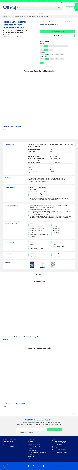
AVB (4, 467)
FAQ (29, 458)
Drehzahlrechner (32, 450)
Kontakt (5, 443)
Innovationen (15, 13)
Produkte (5, 13)
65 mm (57, 54)
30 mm (62, 58)
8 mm (51, 45)
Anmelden (55, 429)
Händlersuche (57, 35)
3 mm (42, 45)
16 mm (65, 45)
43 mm (42, 54)
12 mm (60, 45)
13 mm (42, 58)
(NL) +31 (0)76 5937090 (59, 449)
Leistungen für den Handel (34, 446)
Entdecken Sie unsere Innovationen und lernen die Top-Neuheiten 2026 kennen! (39, 0)
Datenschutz (27, 432)
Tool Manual (31, 441)
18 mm (47, 58)
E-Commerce (31, 448)
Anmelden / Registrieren (57, 31)
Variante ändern (69, 22)
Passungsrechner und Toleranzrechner (37, 452)
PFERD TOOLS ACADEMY (34, 445)
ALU (41, 63)
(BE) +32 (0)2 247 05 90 (59, 447)
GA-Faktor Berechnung (33, 454)
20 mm (52, 58)
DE (72, 2)
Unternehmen (41, 13)
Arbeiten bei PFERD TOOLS (9, 446)
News (4, 445)
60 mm (52, 54)
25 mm (57, 58)
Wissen (32, 13)
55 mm (47, 54)
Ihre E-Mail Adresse (18, 427)
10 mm (56, 45)
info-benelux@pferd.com (59, 452)
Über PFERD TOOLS (8, 441)
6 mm (46, 45)
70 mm (62, 54)
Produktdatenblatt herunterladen (49, 24)
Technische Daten (45, 22)
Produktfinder (31, 456)
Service (24, 13)
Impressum (5, 464)
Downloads (30, 443)
